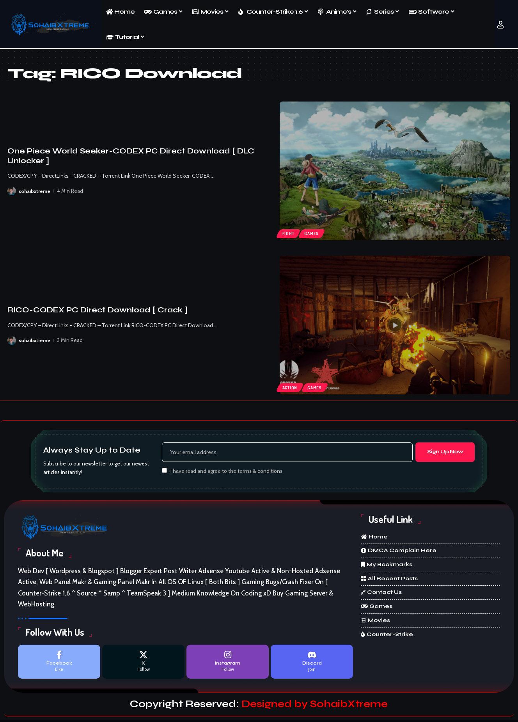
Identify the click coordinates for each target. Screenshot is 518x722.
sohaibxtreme (35, 191)
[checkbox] (164, 471)
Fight (289, 232)
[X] (143, 663)
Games (314, 232)
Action (290, 387)
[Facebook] (59, 663)
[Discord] (312, 663)
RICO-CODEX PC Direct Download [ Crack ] (97, 309)
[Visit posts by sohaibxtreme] (11, 191)
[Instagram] (227, 663)
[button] (500, 25)
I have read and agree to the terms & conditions (226, 472)
